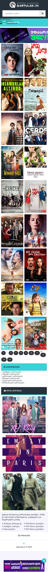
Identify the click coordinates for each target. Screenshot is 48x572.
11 (40, 353)
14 (16, 358)
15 (22, 358)
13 (10, 358)
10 (34, 353)
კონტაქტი (24, 557)
